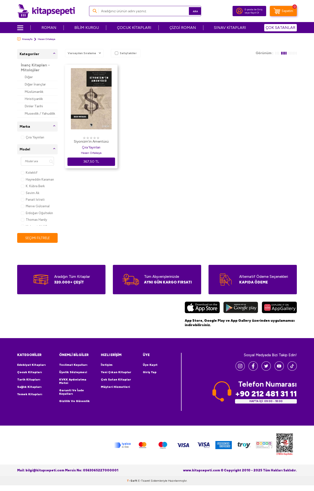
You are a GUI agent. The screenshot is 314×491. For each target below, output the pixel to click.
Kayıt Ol (254, 12)
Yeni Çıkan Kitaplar (116, 372)
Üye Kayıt (150, 365)
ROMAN (48, 27)
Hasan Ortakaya (91, 153)
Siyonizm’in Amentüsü (91, 141)
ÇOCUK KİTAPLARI (134, 27)
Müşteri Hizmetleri (115, 387)
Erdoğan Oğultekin (37, 213)
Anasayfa (24, 39)
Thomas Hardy (34, 219)
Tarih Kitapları (28, 379)
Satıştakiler (126, 53)
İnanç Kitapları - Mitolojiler (35, 67)
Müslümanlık (34, 92)
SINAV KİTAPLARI (230, 27)
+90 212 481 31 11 (266, 394)
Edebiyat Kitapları (31, 365)
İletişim (106, 365)
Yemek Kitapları (29, 394)
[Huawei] (279, 308)
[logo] (46, 11)
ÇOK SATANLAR (280, 27)
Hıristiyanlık (34, 99)
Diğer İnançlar (35, 84)
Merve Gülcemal (35, 206)
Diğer (29, 77)
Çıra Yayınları (32, 137)
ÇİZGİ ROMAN (183, 27)
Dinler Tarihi (34, 106)
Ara (190, 10)
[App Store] (202, 308)
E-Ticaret (144, 481)
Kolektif (29, 172)
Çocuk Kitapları (29, 372)
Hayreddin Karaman (37, 179)
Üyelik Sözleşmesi (73, 372)
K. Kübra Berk (33, 186)
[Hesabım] (239, 11)
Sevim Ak (30, 193)
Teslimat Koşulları (73, 365)
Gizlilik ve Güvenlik (74, 401)
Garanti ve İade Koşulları (71, 392)
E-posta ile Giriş (253, 9)
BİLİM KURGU (86, 27)
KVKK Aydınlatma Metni (72, 381)
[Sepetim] (283, 11)
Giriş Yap (150, 372)
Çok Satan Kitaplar (116, 379)
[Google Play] (240, 308)
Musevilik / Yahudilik (40, 113)
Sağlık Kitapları (29, 387)
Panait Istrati (33, 199)
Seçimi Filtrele (37, 238)
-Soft (132, 481)
